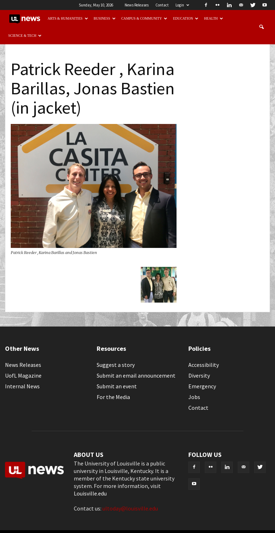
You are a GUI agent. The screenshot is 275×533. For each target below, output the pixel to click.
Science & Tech (25, 36)
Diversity (199, 375)
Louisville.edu (90, 493)
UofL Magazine (23, 375)
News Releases (137, 5)
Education (185, 18)
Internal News (22, 386)
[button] (261, 27)
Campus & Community (144, 18)
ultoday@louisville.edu (130, 508)
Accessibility (203, 364)
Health (213, 18)
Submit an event (117, 386)
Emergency (202, 386)
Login (182, 5)
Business (105, 18)
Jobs (194, 396)
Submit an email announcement (136, 375)
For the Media (113, 396)
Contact (162, 5)
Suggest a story (116, 364)
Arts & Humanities (68, 18)
